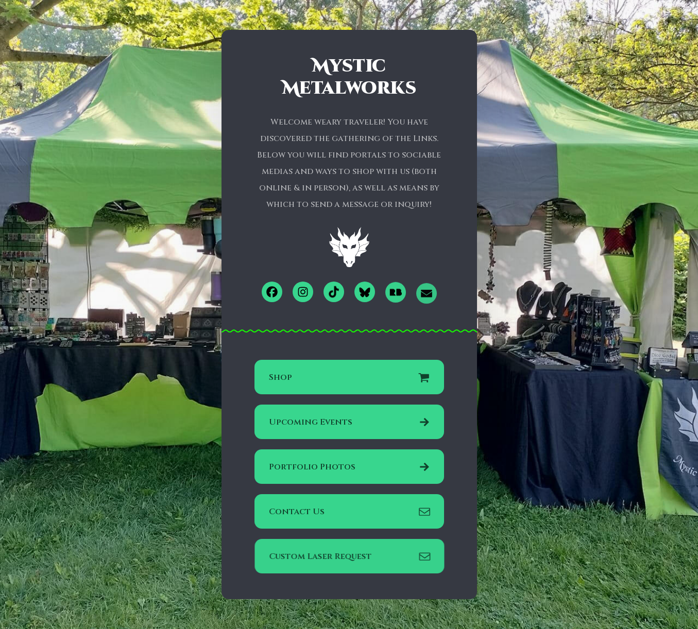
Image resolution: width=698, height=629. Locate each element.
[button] (272, 292)
